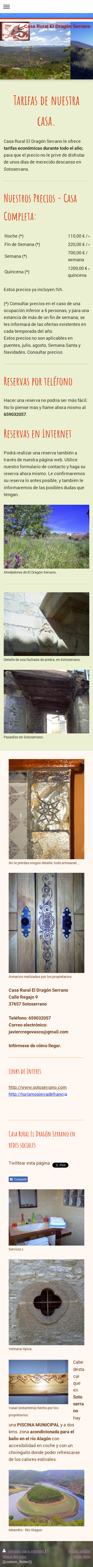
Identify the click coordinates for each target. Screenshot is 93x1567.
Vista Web (82, 1556)
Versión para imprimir (23, 1551)
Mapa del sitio (14, 1556)
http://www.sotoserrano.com (38, 1087)
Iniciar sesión (79, 1551)
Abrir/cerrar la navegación (46, 6)
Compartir (18, 1179)
